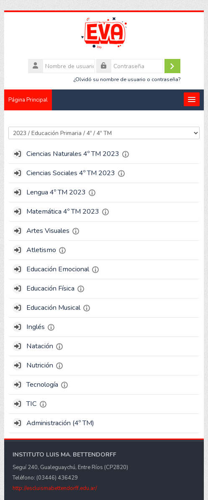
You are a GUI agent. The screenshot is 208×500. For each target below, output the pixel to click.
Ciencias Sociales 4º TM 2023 (70, 173)
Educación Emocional (57, 269)
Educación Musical (53, 307)
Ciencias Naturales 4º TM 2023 (72, 153)
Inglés (35, 327)
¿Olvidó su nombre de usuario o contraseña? (126, 79)
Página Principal (28, 100)
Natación (39, 346)
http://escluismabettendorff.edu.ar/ (55, 488)
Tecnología (42, 384)
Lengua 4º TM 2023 (56, 192)
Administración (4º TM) (60, 423)
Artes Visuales (47, 230)
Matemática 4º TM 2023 (62, 211)
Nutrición (39, 365)
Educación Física (50, 288)
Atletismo (41, 250)
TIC (31, 403)
